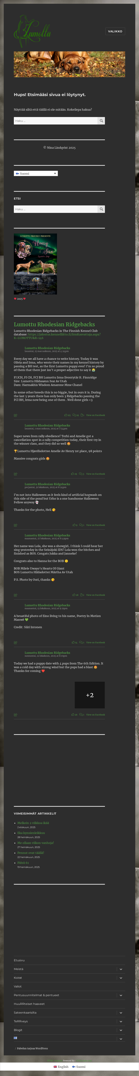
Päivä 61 (23, 863)
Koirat (18, 977)
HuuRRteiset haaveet (29, 1004)
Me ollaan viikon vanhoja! (35, 843)
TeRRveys (21, 1021)
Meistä (18, 969)
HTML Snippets (54, 1060)
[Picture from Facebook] (29, 695)
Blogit (18, 1030)
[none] (36, 173)
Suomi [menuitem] (24, 173)
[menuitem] (36, 173)
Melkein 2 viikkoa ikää (33, 823)
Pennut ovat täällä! (30, 853)
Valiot (18, 986)
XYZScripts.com (84, 1060)
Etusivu (19, 960)
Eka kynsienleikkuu (31, 833)
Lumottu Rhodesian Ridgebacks (54, 324)
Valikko (115, 31)
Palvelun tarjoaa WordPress (32, 1048)
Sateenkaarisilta (25, 1012)
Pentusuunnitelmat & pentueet (36, 995)
